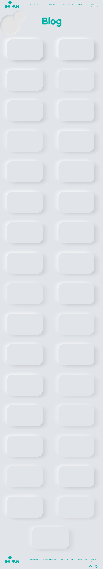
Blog (93, 5)
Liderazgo (33, 5)
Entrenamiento (49, 5)
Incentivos (82, 5)
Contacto (93, 6)
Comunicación (67, 5)
